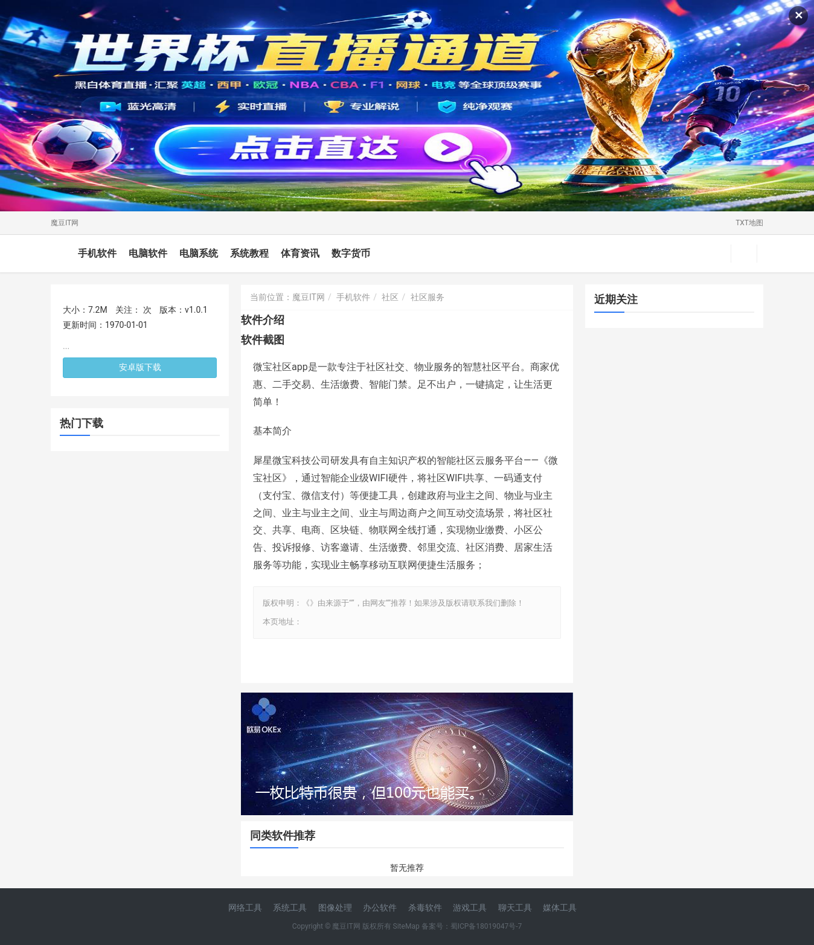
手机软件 (97, 253)
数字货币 (351, 253)
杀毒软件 (425, 907)
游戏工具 (470, 907)
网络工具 (245, 907)
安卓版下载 (140, 367)
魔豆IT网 (65, 223)
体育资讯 (300, 253)
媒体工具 (560, 907)
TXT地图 (749, 223)
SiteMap (406, 926)
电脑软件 (148, 253)
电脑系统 (198, 253)
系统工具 (290, 907)
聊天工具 (515, 907)
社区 (390, 297)
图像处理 (335, 907)
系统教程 (249, 253)
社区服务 (427, 297)
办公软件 (380, 907)
